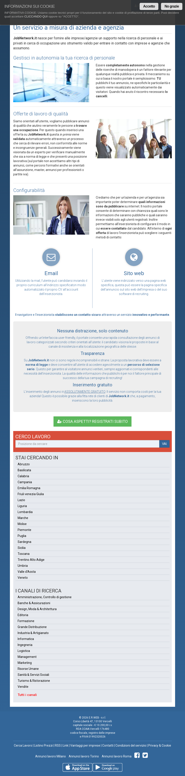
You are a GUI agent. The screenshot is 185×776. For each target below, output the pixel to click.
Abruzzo (24, 464)
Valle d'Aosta (27, 571)
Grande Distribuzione (32, 627)
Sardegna (24, 542)
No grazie (172, 6)
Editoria (23, 615)
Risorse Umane (28, 669)
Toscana (24, 554)
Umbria (23, 565)
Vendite (23, 686)
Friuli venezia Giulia (31, 494)
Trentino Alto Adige (31, 559)
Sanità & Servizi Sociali (33, 674)
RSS (58, 745)
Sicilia (22, 548)
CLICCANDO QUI (36, 16)
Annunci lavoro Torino (83, 756)
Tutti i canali (27, 695)
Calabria (23, 476)
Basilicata (24, 470)
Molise (22, 524)
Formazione (26, 621)
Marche (23, 518)
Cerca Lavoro (23, 745)
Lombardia (25, 512)
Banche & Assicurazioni (34, 603)
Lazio (21, 500)
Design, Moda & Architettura (37, 609)
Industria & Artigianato (33, 633)
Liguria (22, 506)
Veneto (23, 577)
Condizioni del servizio (130, 745)
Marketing (25, 663)
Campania (25, 482)
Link (65, 745)
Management (27, 657)
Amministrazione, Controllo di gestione (45, 597)
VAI (164, 444)
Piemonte (24, 530)
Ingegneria (25, 645)
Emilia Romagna (29, 488)
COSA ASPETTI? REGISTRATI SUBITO (92, 421)
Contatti (107, 745)
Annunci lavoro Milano (50, 756)
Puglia (22, 536)
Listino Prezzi (43, 745)
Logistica (24, 651)
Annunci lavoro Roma (116, 756)
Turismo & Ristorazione (34, 680)
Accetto (149, 6)
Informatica (26, 639)
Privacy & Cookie (159, 745)
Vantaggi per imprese (85, 745)
